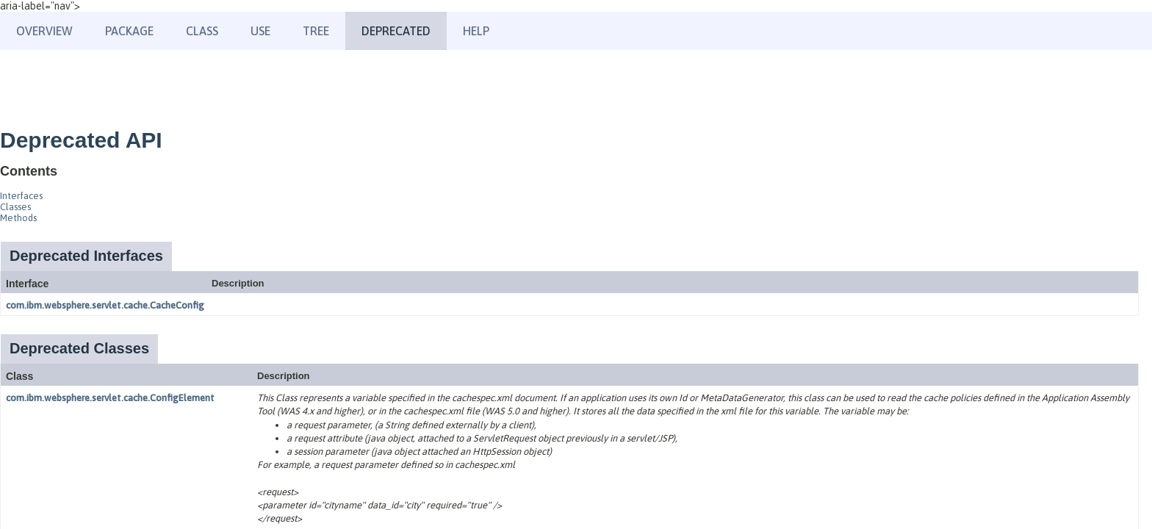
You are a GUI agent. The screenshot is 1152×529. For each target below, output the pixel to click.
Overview (44, 30)
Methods (18, 217)
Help (476, 30)
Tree (316, 30)
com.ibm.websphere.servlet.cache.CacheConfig (105, 305)
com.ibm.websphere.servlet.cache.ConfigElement (110, 397)
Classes (15, 206)
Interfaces (21, 195)
